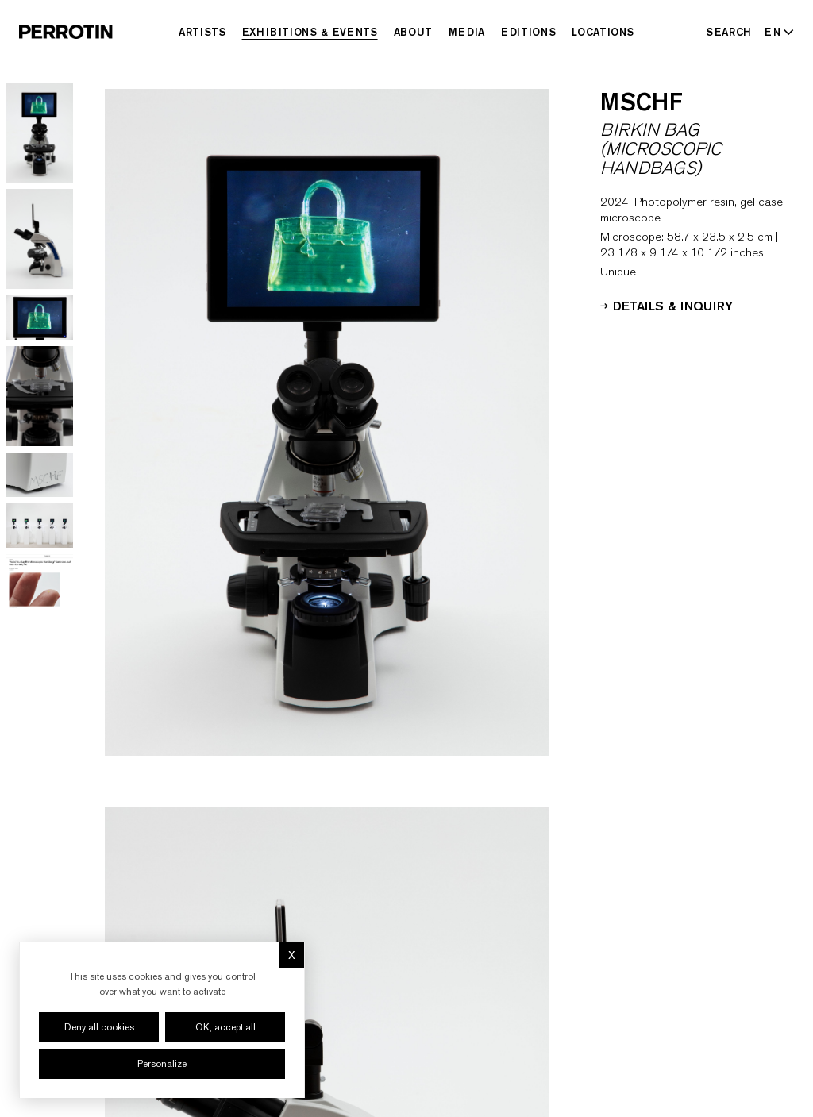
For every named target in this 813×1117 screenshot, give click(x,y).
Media (467, 31)
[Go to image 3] (39, 317)
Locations (603, 31)
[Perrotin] (66, 32)
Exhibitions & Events (310, 31)
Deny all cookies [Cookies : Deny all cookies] (99, 1027)
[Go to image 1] (39, 133)
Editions (528, 31)
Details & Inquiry (666, 305)
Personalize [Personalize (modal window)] (162, 1063)
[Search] (729, 31)
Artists (202, 31)
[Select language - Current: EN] (776, 31)
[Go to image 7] (39, 581)
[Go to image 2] (39, 239)
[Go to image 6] (39, 525)
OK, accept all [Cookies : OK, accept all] (225, 1027)
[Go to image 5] (39, 475)
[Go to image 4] (39, 396)
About (413, 31)
